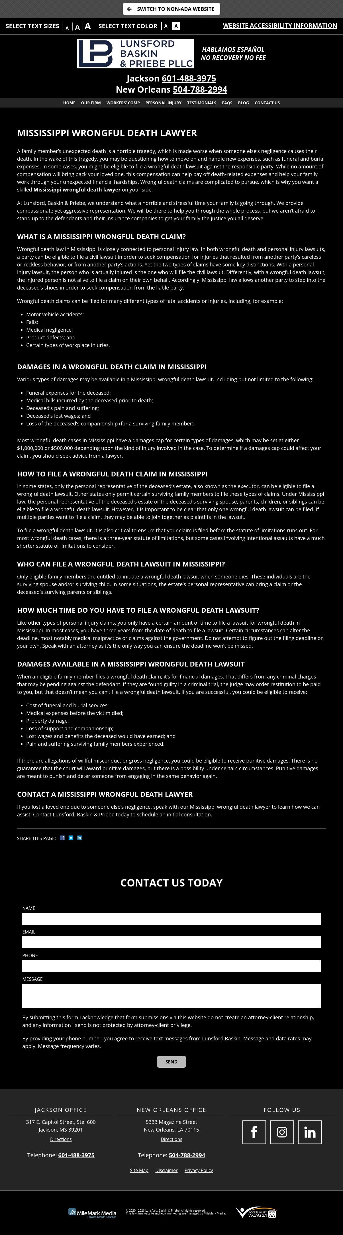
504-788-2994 (200, 89)
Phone (30, 956)
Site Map (139, 1170)
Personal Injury (164, 102)
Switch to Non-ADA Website (175, 8)
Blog (243, 102)
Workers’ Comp (123, 102)
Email (28, 932)
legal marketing (170, 1213)
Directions (61, 1139)
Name (28, 908)
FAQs (227, 102)
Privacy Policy (199, 1170)
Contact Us (267, 102)
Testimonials (201, 102)
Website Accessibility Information (280, 25)
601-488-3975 (189, 78)
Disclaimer (166, 1170)
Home (69, 102)
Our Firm (91, 102)
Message (32, 979)
